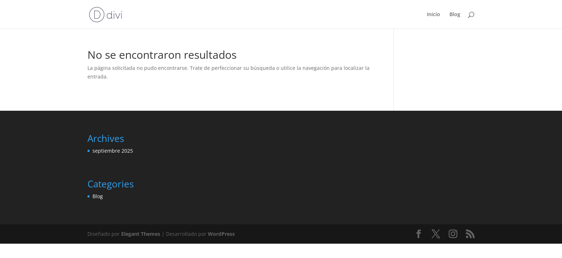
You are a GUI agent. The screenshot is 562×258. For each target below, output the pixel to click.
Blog (454, 15)
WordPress (221, 233)
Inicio (433, 15)
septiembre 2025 (112, 150)
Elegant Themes (140, 233)
